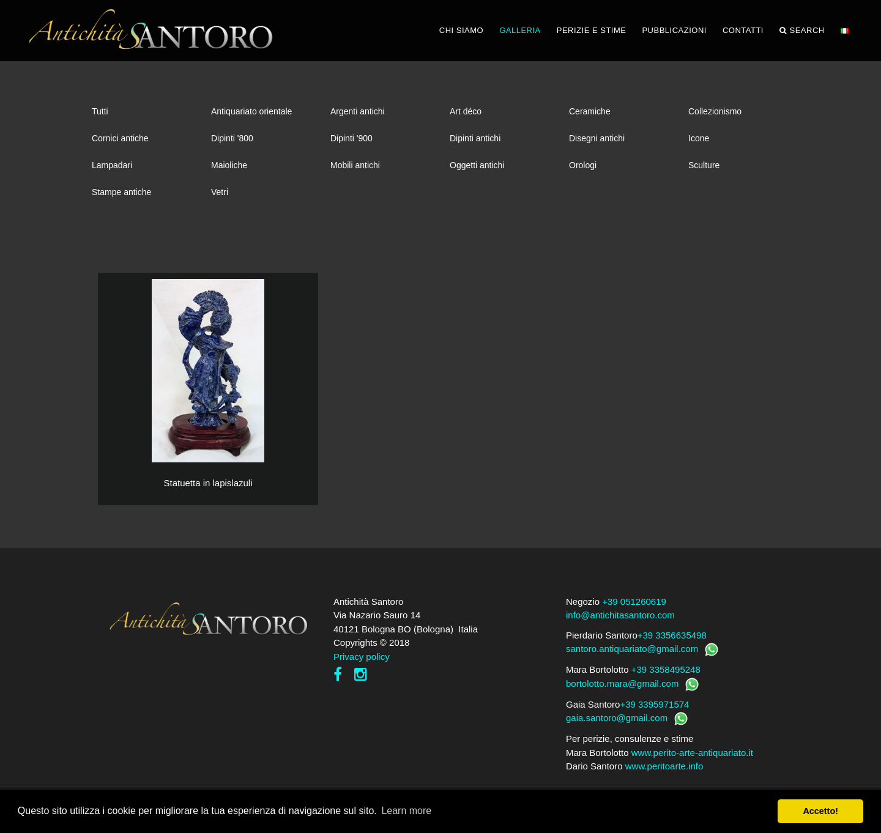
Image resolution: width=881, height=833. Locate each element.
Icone (698, 138)
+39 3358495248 (666, 669)
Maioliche (229, 165)
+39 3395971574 (654, 704)
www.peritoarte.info (664, 766)
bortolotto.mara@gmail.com (622, 683)
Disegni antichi (597, 138)
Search (802, 30)
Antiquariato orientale (251, 111)
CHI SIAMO (461, 30)
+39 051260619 (634, 601)
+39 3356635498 (672, 635)
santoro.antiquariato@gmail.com (632, 648)
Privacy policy (361, 656)
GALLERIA (520, 30)
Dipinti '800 (232, 138)
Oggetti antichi (477, 165)
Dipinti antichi (475, 138)
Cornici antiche (120, 138)
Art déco (465, 111)
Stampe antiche (121, 192)
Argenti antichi (357, 111)
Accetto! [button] (820, 811)
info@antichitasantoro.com (620, 615)
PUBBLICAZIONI (674, 30)
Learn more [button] (406, 810)
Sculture (703, 165)
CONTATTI (743, 30)
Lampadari (112, 165)
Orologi (583, 165)
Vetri (219, 192)
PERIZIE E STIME (591, 30)
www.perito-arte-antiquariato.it (692, 752)
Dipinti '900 (351, 138)
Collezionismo (715, 111)
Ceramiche (590, 111)
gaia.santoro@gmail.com (616, 718)
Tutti (100, 111)
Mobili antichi (355, 165)
